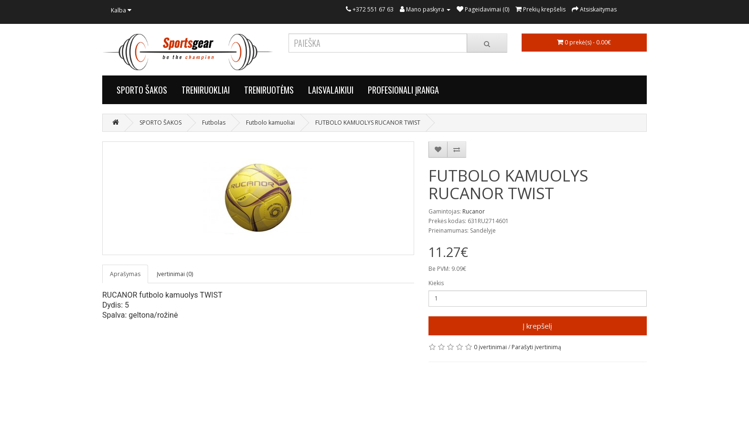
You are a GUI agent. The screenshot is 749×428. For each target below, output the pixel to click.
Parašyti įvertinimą (536, 347)
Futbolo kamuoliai (270, 122)
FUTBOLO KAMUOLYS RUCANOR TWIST (367, 122)
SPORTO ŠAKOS (142, 90)
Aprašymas (125, 274)
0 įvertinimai (490, 347)
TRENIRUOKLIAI (206, 90)
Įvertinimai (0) (175, 274)
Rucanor (473, 211)
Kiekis (436, 283)
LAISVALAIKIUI (330, 90)
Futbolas (213, 122)
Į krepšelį (537, 326)
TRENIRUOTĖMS (269, 90)
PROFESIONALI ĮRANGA (403, 90)
